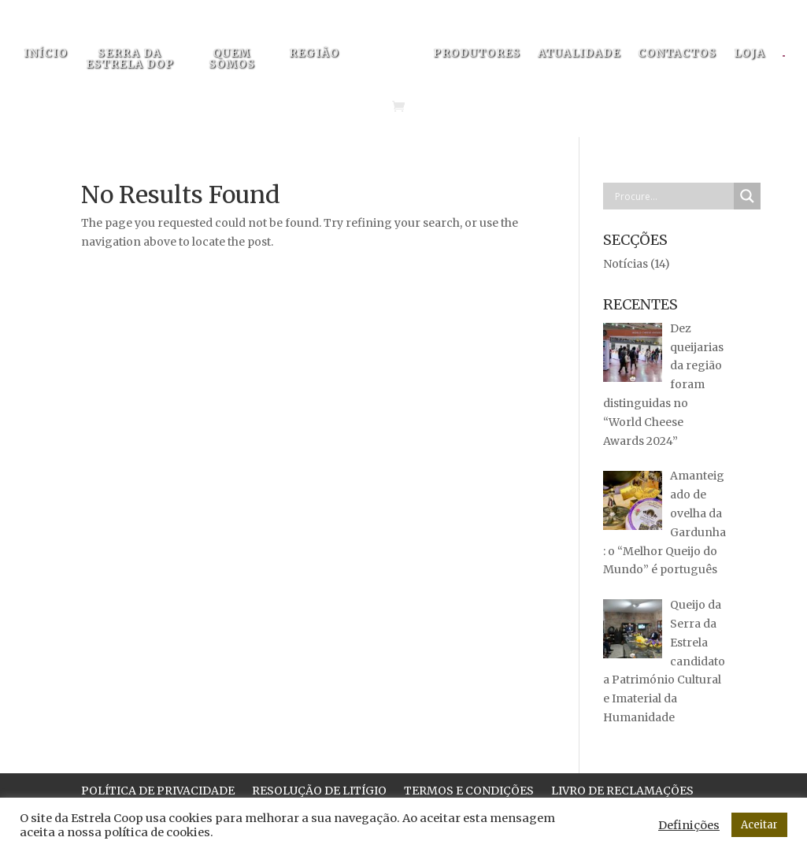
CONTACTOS (677, 53)
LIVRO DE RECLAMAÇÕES (622, 791)
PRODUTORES (476, 53)
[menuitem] (792, 60)
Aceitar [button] (759, 825)
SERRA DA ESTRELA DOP (130, 59)
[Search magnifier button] (747, 196)
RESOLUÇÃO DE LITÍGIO (319, 791)
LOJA (749, 53)
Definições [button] (689, 825)
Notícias (625, 264)
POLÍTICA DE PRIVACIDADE (158, 791)
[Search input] (672, 196)
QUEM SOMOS (232, 59)
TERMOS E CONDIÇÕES (469, 791)
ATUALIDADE (579, 53)
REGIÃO (314, 53)
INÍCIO (46, 53)
